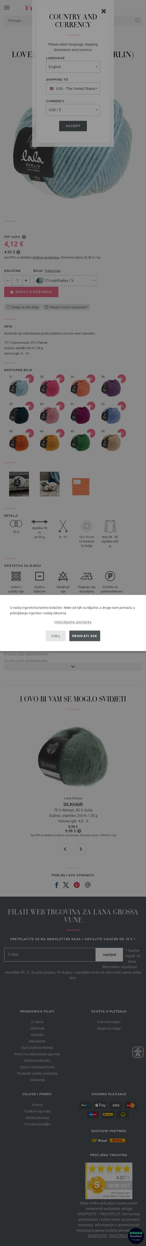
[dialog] (73, 623)
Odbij (55, 636)
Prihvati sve (84, 636)
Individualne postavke (73, 622)
